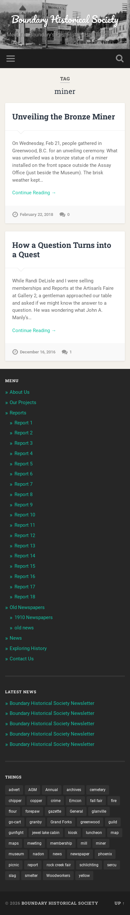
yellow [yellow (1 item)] (84, 875)
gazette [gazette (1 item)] (54, 811)
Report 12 (24, 535)
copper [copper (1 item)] (36, 800)
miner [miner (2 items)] (101, 843)
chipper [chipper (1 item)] (15, 800)
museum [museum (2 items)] (16, 854)
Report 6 (23, 474)
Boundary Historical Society (64, 19)
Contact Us (22, 659)
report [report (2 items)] (33, 865)
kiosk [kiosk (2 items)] (72, 832)
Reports (18, 413)
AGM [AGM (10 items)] (32, 790)
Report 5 (23, 464)
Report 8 (23, 494)
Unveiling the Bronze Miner (63, 116)
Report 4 (23, 453)
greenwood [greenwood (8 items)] (90, 822)
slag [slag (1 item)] (12, 875)
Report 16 (24, 576)
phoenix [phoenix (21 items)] (105, 854)
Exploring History (28, 648)
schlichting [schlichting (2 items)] (88, 865)
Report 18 (24, 597)
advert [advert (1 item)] (14, 790)
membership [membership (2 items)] (61, 843)
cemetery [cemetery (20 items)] (98, 790)
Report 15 (24, 566)
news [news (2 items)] (57, 854)
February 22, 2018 (36, 214)
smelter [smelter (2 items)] (31, 875)
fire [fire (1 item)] (113, 800)
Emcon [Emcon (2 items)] (75, 800)
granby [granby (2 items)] (36, 822)
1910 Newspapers (33, 617)
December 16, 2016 (37, 352)
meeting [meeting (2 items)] (34, 843)
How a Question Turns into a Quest (61, 249)
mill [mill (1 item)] (84, 843)
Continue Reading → (34, 193)
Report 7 (23, 484)
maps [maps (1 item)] (14, 843)
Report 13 (24, 546)
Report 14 (24, 556)
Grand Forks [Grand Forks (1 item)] (61, 822)
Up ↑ (120, 903)
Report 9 (23, 505)
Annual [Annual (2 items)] (51, 790)
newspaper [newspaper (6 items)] (79, 854)
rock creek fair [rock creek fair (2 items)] (59, 865)
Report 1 (23, 423)
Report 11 (24, 525)
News (16, 638)
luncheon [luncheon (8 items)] (94, 832)
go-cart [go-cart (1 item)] (15, 822)
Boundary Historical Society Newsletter (52, 703)
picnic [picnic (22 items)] (14, 865)
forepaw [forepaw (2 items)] (32, 811)
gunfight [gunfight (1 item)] (16, 832)
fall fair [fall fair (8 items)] (96, 800)
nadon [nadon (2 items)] (38, 854)
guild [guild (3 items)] (112, 822)
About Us (20, 392)
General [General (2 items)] (76, 811)
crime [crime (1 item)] (55, 800)
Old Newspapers (27, 607)
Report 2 (23, 433)
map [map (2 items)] (115, 832)
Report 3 (23, 443)
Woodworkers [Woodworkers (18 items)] (58, 875)
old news (24, 628)
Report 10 (24, 515)
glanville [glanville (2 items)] (99, 811)
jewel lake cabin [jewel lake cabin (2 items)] (46, 832)
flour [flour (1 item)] (13, 811)
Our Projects (23, 402)
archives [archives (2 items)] (74, 790)
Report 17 (24, 587)
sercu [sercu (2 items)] (111, 865)
